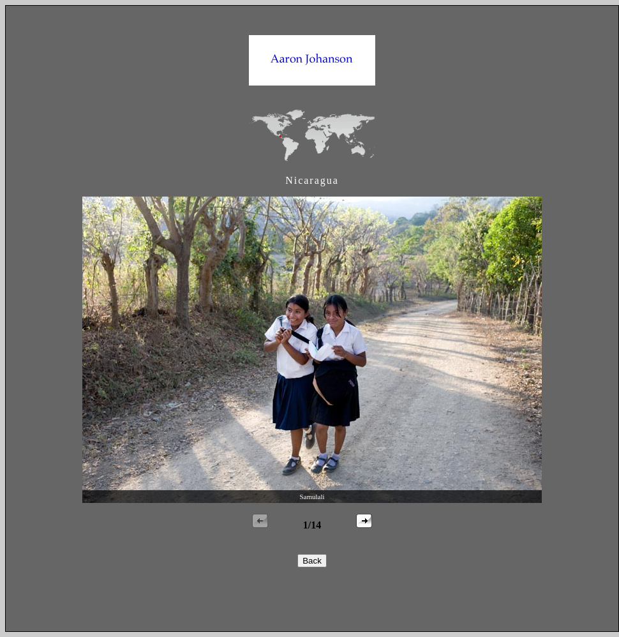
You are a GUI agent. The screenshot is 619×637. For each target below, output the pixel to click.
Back (312, 561)
